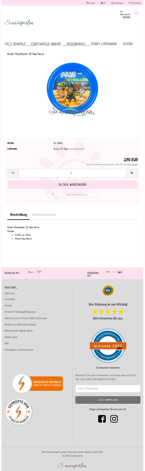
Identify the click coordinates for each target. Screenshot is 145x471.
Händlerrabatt (11, 337)
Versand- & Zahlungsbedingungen (20, 311)
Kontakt (8, 305)
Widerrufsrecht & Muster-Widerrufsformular (26, 318)
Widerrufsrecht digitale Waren (19, 330)
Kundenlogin (117, 3)
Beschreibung (18, 215)
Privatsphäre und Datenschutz (19, 349)
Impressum (10, 293)
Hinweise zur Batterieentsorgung (20, 324)
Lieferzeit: (12, 148)
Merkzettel (134, 3)
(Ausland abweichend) (76, 149)
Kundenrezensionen (44, 215)
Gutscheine (10, 299)
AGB (7, 343)
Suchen (90, 3)
